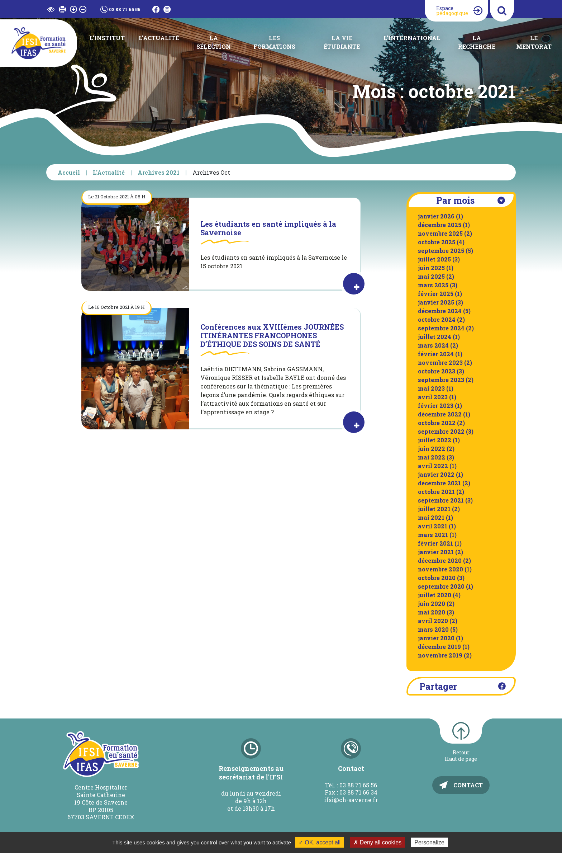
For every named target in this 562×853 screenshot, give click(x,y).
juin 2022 (431, 448)
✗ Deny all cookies (377, 842)
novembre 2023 (440, 362)
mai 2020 (431, 612)
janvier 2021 (436, 552)
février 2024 (436, 354)
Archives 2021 (159, 172)
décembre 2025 (439, 224)
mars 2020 (433, 629)
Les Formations (274, 42)
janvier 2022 (436, 474)
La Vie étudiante (342, 42)
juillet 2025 (434, 259)
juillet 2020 (434, 595)
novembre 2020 (440, 569)
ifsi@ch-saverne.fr (351, 799)
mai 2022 (431, 457)
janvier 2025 (436, 302)
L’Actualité (159, 38)
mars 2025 (433, 285)
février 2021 (435, 543)
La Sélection (213, 42)
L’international (412, 38)
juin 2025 (431, 268)
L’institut (107, 38)
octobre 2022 (437, 422)
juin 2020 (431, 603)
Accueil (69, 172)
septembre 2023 (441, 379)
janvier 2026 (436, 216)
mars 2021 (433, 534)
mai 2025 (431, 276)
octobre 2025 (436, 242)
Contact (468, 785)
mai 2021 (431, 517)
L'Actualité (109, 172)
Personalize (429, 842)
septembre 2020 (441, 586)
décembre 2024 (440, 311)
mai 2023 (431, 388)
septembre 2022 (441, 431)
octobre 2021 (436, 491)
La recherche (476, 42)
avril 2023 (433, 397)
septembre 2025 (441, 250)
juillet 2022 (434, 440)
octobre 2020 (437, 577)
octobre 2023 (436, 371)
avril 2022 (433, 466)
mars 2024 (433, 345)
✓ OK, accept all (319, 842)
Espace (452, 11)
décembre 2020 (440, 560)
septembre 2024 (441, 328)
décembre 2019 (439, 646)
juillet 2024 (434, 336)
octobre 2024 (437, 319)
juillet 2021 (434, 509)
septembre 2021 (441, 500)
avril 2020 (433, 621)
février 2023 (435, 405)
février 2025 (435, 293)
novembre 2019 (440, 655)
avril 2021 (432, 526)
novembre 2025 (440, 233)
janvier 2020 (436, 638)
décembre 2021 (439, 483)
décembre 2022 (440, 414)
